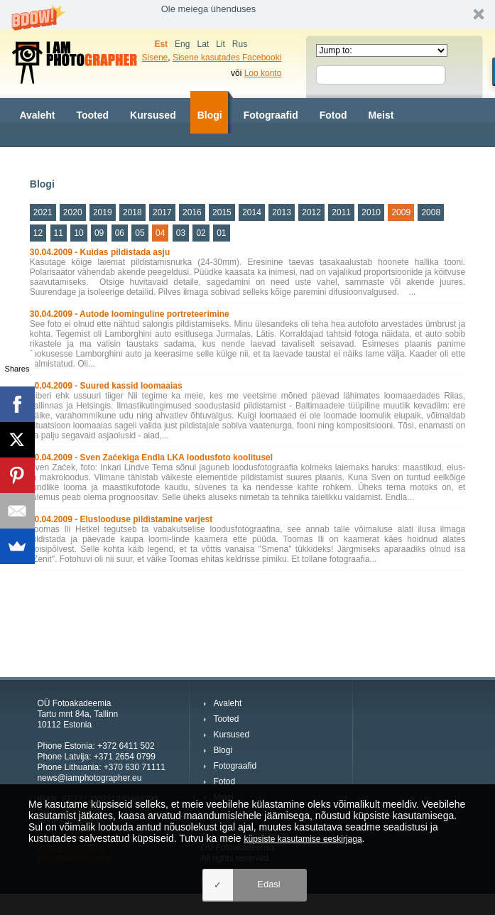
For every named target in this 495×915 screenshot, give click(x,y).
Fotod (333, 115)
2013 (281, 212)
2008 (430, 212)
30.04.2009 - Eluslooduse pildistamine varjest (121, 519)
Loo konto (263, 73)
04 (160, 233)
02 (200, 233)
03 (180, 233)
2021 (43, 212)
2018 (132, 212)
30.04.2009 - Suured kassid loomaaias (106, 386)
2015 (222, 212)
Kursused (153, 115)
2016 (192, 212)
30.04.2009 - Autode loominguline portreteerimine (129, 314)
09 (99, 233)
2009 (400, 212)
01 (221, 233)
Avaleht (37, 115)
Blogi (209, 115)
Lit (220, 44)
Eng (182, 44)
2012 (311, 212)
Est (161, 44)
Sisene (155, 58)
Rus (239, 44)
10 (78, 233)
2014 (251, 212)
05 (139, 233)
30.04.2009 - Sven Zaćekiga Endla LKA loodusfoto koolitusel (151, 457)
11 (58, 233)
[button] (247, 14)
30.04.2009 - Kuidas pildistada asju (100, 252)
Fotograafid (271, 115)
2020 (72, 212)
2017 (162, 212)
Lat (203, 44)
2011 (341, 212)
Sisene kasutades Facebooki (227, 58)
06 (119, 233)
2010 (371, 212)
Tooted (92, 115)
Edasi (269, 884)
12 (38, 233)
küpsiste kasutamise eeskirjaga (303, 839)
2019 (102, 212)
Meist (381, 115)
